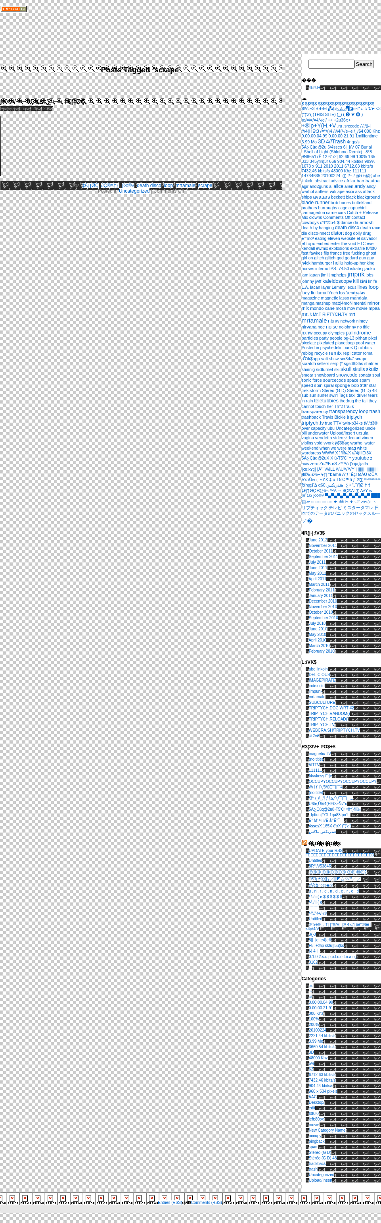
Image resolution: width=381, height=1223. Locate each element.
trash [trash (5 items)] (375, 411)
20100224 (318, 1030)
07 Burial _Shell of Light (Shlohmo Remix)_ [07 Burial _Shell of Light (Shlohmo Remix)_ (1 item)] (337, 149)
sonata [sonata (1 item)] (364, 375)
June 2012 (318, 540)
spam (313, 1147)
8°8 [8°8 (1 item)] (369, 151)
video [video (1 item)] (338, 437)
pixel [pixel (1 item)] (372, 338)
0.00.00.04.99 (321, 1002)
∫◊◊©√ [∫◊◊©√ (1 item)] (318, 495)
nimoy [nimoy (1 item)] (362, 321)
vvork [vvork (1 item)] (328, 443)
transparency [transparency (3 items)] (315, 411)
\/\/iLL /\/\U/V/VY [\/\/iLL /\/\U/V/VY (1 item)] (339, 469)
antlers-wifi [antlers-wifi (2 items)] (326, 191)
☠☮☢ (314, 736)
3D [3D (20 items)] (321, 141)
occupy (315, 1136)
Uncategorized (134, 191)
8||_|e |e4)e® (320, 940)
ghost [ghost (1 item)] (371, 253)
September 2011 (323, 557)
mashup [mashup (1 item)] (323, 303)
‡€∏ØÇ (90, 185)
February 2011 (322, 590)
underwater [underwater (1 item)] (318, 433)
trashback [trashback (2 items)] (311, 417)
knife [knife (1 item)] (372, 281)
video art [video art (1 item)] (353, 437)
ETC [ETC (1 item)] (361, 243)
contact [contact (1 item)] (358, 217)
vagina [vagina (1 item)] (308, 437)
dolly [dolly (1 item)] (357, 233)
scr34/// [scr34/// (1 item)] (347, 358)
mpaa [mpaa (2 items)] (374, 308)
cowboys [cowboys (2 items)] (310, 222)
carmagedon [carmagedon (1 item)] (313, 212)
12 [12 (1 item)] (325, 156)
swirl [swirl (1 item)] (333, 395)
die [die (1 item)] (304, 233)
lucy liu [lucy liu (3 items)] (309, 292)
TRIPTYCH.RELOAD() (329, 719)
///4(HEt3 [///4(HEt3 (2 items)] (310, 131)
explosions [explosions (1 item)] (339, 248)
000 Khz (316, 1013)
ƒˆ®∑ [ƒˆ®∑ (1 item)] (358, 479)
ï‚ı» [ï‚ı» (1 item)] (319, 479)
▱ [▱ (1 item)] (308, 501)
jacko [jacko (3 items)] (369, 268)
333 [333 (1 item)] (305, 161)
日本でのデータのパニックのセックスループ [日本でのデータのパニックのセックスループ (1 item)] (341, 514)
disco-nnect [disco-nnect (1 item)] (319, 233)
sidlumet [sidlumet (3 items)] (324, 369)
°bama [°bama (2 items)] (334, 474)
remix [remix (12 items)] (335, 353)
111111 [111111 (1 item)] (359, 170)
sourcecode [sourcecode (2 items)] (334, 380)
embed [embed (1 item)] (322, 243)
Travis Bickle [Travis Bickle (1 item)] (334, 417)
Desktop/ (316, 1102)
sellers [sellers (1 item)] (323, 363)
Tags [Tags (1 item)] (343, 395)
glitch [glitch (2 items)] (330, 257)
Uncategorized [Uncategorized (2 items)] (350, 428)
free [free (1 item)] (346, 253)
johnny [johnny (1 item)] (308, 281)
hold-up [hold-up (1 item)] (352, 263)
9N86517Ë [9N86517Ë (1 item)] (312, 156)
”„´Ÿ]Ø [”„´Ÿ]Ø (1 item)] (358, 485)
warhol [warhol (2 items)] (357, 443)
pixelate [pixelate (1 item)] (309, 342)
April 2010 (317, 640)
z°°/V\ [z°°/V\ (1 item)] (343, 463)
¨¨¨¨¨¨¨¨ (314, 908)
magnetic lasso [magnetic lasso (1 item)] (335, 298)
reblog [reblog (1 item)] (308, 353)
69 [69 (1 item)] (347, 156)
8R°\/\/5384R (320, 866)
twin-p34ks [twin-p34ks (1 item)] (353, 423)
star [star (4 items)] (364, 385)
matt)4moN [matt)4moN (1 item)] (342, 303)
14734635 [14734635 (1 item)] (311, 175)
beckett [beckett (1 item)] (338, 197)
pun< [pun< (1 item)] (348, 347)
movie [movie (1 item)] (362, 308)
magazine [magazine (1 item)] (311, 298)
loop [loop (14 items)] (374, 287)
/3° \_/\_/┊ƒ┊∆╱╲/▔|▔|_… (331, 798)
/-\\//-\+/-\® (318, 913)
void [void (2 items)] (318, 443)
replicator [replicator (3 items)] (352, 353)
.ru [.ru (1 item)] (339, 126)
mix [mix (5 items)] (305, 308)
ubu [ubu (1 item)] (331, 428)
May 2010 (317, 634)
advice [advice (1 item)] (337, 180)
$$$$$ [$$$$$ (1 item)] (311, 103)
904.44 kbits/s (321, 1086)
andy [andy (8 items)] (360, 186)
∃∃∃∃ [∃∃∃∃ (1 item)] (321, 108)
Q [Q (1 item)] (355, 347)
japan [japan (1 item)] (314, 274)
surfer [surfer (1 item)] (322, 395)
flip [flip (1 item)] (326, 253)
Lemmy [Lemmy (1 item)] (338, 287)
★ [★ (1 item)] (335, 501)
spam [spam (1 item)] (365, 380)
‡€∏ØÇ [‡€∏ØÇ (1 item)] (309, 490)
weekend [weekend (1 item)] (310, 448)
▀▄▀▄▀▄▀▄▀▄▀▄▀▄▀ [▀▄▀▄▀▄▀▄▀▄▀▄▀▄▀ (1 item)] (347, 495)
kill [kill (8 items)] (356, 281)
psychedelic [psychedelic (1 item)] (331, 347)
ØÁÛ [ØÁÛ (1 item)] (362, 474)
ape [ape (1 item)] (341, 191)
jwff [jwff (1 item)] (318, 281)
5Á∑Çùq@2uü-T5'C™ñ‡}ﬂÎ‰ (335, 809)
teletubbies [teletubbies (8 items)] (326, 401)
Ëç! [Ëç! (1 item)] (354, 474)
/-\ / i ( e (315, 902)
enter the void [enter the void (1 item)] (343, 243)
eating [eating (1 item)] (320, 238)
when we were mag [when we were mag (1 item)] (338, 448)
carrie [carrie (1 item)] (331, 212)
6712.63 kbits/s (322, 1074)
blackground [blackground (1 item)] (368, 197)
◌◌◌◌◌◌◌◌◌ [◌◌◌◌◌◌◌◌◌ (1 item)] (321, 501)
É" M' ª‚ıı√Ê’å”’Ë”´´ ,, (326, 820)
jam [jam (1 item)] (305, 274)
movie (314, 1125)
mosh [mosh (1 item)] (341, 308)
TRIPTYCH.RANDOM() (329, 713)
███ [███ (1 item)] (375, 495)
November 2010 (323, 607)
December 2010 (323, 601)
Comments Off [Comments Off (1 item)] (336, 217)
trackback (317, 1163)
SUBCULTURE (322, 702)
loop (168, 185)
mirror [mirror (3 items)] (373, 302)
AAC (312, 1097)
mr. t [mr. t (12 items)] (307, 314)
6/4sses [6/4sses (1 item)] (334, 147)
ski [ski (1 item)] (336, 369)
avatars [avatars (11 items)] (321, 197)
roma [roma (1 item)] (367, 353)
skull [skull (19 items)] (346, 369)
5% (311, 1063)
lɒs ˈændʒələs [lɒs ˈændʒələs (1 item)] (352, 292)
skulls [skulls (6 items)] (358, 369)
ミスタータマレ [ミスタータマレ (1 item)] (358, 507)
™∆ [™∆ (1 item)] (333, 490)
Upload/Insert (320, 1180)
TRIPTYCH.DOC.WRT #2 (331, 708)
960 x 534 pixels (323, 1091)
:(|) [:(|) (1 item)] (344, 175)
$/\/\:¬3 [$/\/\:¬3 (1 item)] (308, 108)
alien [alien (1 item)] (349, 186)
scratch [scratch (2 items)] (309, 363)
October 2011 (321, 551)
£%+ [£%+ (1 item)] (316, 474)
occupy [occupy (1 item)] (320, 332)
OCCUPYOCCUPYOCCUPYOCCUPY (343, 781)
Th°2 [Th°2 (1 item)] (338, 406)
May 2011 (317, 573)
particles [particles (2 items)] (310, 338)
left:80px (316, 1119)
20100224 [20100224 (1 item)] (331, 175)
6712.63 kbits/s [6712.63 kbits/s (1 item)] (359, 166)
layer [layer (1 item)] (326, 287)
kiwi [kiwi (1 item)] (363, 281)
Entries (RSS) (170, 1202)
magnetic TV (320, 754)
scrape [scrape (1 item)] (361, 358)
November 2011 (323, 545)
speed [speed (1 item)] (307, 385)
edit (312, 1108)
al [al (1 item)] (330, 186)
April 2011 (317, 579)
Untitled (315, 860)
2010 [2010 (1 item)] (328, 166)
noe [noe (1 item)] (321, 327)
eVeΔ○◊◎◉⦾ (321, 885)
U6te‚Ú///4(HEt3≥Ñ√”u (328, 804)
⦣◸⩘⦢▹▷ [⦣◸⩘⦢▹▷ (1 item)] (362, 501)
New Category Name (327, 1130)
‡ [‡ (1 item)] (369, 485)
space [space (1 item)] (352, 380)
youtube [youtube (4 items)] (360, 458)
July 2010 (317, 623)
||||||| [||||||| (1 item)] (362, 469)
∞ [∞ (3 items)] (370, 490)
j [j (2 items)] (363, 268)
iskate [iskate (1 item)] (355, 268)
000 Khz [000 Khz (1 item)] (372, 131)
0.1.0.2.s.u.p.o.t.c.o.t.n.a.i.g (333, 956)
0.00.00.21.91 (321, 1008)
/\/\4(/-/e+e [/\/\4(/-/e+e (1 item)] (343, 131)
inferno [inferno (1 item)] (321, 268)
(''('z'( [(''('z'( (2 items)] (307, 114)
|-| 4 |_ (314, 951)
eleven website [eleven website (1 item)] (341, 238)
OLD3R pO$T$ (324, 843)
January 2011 (321, 595)
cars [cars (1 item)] (342, 212)
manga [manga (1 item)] (308, 303)
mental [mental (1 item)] (360, 303)
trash (313, 1169)
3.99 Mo (316, 1041)
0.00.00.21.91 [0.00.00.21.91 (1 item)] (341, 135)
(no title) (316, 759)
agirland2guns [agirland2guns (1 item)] (315, 186)
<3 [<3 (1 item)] (378, 108)
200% (314, 1024)
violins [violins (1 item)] (308, 443)
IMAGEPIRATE (322, 680)
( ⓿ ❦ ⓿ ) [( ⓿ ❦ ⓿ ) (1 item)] (353, 114)
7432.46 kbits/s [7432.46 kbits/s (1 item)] (316, 170)
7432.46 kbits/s (322, 1080)
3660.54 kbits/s (322, 1047)
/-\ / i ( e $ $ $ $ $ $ (325, 897)
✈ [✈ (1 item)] (351, 501)
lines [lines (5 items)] (363, 287)
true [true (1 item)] (328, 423)
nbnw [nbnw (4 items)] (333, 321)
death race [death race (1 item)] (370, 227)
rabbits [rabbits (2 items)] (365, 347)
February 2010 (322, 651)
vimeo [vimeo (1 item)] (367, 437)
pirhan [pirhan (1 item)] (362, 338)
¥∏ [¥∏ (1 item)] (324, 474)
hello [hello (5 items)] (338, 263)
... (310, 968)
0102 (313, 962)
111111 (315, 770)
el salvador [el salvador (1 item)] (366, 238)
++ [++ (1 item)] (330, 120)
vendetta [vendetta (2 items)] (323, 437)
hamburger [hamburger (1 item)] (322, 263)
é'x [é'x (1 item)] (304, 479)
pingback (317, 1141)
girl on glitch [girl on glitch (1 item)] (313, 257)
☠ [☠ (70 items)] (341, 501)
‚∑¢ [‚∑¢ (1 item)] (348, 485)
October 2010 (321, 612)
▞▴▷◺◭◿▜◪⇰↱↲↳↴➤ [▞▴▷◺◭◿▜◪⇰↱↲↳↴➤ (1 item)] (351, 108)
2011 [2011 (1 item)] (339, 166)
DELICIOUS (319, 674)
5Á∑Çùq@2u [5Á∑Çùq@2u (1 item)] (314, 147)
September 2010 (323, 618)
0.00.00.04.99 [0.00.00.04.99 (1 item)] (314, 135)
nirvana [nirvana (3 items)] (309, 326)
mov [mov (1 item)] (351, 308)
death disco (149, 185)
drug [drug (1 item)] (367, 233)
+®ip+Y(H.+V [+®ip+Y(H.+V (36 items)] (319, 125)
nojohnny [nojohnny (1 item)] (347, 327)
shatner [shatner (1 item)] (371, 363)
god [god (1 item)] (340, 257)
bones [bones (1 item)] (345, 202)
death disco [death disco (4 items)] (347, 227)
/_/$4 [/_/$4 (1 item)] (358, 131)
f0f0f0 (314, 1113)
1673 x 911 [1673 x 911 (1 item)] (312, 166)
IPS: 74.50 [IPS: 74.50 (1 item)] (339, 268)
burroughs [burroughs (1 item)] (327, 207)
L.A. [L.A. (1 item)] (305, 287)
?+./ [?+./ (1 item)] (351, 175)
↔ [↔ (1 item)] (340, 490)
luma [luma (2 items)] (321, 292)
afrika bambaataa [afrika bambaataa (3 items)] (362, 180)
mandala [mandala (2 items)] (358, 298)
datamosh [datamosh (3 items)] (363, 222)
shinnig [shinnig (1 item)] (308, 369)
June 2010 (318, 629)
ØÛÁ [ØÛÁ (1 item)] (372, 474)
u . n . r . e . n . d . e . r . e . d (334, 891)
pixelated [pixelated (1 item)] (325, 342)
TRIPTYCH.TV (322, 725)
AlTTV (314, 765)
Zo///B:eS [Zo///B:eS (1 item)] (328, 463)
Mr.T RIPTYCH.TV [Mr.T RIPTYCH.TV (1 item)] (330, 314)
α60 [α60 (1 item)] (321, 485)
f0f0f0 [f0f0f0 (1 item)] (371, 248)
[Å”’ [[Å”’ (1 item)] (320, 469)
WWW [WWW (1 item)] (328, 452)
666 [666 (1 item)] (332, 161)
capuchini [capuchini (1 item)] (357, 207)
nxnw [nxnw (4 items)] (307, 333)
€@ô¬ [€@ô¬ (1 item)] (323, 490)
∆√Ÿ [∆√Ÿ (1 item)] (364, 490)
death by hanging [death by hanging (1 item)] (318, 227)
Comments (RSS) (206, 1202)
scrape (205, 185)
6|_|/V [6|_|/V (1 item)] (348, 147)
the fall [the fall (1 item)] (361, 400)
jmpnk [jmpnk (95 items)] (356, 274)
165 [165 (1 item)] (371, 156)
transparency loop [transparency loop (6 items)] (348, 411)
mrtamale (185, 185)
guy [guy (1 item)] (370, 257)
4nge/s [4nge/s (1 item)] (353, 141)
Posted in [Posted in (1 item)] (310, 347)
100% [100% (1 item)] (361, 156)
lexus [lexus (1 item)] (351, 287)
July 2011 (317, 562)
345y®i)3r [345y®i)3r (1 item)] (319, 161)
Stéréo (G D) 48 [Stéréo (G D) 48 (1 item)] (362, 390)
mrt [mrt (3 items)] (351, 314)
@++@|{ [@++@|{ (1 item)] (363, 175)
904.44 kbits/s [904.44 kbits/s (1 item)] (350, 161)
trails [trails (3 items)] (349, 406)
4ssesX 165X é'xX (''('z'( (330, 826)
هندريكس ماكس (322, 831)
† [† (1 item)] (366, 485)
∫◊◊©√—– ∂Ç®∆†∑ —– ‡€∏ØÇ (43, 101)
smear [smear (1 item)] (308, 375)
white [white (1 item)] (362, 448)
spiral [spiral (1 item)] (328, 385)
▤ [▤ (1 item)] (304, 501)
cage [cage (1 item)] (342, 207)
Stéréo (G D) (320, 1152)
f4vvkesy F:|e (320, 776)
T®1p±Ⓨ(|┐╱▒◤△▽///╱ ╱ (335, 879)
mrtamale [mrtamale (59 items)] (314, 320)
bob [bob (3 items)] (334, 202)
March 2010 (319, 645)
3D (311, 1052)
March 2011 (319, 584)
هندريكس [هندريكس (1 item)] (334, 485)
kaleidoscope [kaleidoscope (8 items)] (337, 281)
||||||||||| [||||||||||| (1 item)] (373, 469)
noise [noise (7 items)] (332, 327)
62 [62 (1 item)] (341, 156)
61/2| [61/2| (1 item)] (333, 156)
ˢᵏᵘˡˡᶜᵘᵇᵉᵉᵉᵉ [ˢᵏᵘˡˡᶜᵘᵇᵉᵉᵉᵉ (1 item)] (372, 479)
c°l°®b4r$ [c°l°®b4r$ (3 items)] (329, 222)
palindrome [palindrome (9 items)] (358, 333)
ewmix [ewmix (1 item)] (322, 248)
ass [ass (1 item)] (358, 191)
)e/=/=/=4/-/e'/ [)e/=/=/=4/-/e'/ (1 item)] (314, 120)
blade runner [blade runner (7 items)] (316, 202)
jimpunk (315, 691)
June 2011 (318, 568)
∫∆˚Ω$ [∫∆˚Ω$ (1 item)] (307, 495)
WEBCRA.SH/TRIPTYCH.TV (334, 730)
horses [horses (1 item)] (308, 268)
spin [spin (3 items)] (318, 385)
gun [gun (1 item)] (362, 257)
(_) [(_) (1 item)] (339, 114)
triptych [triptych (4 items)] (354, 417)
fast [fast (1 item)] (305, 253)
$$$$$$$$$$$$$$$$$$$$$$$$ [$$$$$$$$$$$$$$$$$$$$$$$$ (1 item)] (346, 103)
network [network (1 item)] (348, 321)
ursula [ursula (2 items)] (362, 433)
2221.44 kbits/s (322, 1036)
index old (317, 686)
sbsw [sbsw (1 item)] (334, 358)
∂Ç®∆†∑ (110, 185)
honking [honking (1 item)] (367, 263)
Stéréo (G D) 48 (323, 1158)
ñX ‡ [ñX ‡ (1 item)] (327, 479)
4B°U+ (314, 87)
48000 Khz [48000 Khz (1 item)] (341, 170)
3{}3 (312, 934)
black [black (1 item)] (351, 197)
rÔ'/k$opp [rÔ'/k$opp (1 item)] (311, 358)
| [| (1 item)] (356, 469)
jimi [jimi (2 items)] (324, 274)
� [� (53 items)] (310, 520)
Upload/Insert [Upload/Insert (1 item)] (342, 433)
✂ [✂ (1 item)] (346, 501)
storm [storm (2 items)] (315, 390)
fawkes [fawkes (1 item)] (315, 253)
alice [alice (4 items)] (338, 186)
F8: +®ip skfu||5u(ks (326, 945)
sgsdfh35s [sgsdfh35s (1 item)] (353, 363)
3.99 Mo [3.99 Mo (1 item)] (309, 141)
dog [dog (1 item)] (348, 233)
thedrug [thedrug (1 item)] (347, 400)
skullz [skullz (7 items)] (372, 369)
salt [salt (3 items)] (324, 358)
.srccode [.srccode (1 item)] (351, 126)
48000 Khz (318, 1058)
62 (311, 1069)
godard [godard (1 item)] (351, 257)
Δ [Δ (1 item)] (315, 485)
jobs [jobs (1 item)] (369, 274)
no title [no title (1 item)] (363, 327)
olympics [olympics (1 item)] (336, 332)
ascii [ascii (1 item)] (350, 191)
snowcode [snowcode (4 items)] (347, 375)
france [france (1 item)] (336, 253)
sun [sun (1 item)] (312, 395)
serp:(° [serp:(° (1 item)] (336, 363)
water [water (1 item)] (369, 443)
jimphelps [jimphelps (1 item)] (338, 274)
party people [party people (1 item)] (331, 338)
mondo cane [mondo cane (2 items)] (322, 308)
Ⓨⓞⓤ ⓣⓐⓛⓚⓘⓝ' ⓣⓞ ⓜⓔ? (338, 872)
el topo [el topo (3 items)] (309, 243)
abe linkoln (318, 669)
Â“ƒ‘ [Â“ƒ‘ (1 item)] (346, 474)
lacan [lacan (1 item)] (315, 287)
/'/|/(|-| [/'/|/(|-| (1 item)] (365, 126)
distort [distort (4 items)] (337, 233)
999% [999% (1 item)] (369, 161)
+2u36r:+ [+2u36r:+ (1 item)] (342, 120)
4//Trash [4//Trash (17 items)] (336, 142)
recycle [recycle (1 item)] (321, 353)
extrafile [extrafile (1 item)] (357, 248)
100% (314, 1019)
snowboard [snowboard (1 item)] (324, 375)
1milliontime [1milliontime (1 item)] (366, 135)
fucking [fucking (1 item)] (358, 253)
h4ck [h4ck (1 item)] (306, 263)
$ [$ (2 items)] (303, 103)
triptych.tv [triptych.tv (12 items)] (313, 423)
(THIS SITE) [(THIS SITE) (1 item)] (324, 114)
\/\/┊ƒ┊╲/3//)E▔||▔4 (326, 787)
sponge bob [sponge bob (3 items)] (347, 385)
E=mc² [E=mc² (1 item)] (308, 238)
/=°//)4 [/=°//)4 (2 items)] (326, 131)
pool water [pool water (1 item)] (365, 342)
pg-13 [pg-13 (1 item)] (349, 338)
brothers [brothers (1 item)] (309, 207)
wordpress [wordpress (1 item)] (311, 452)
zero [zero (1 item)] (314, 463)
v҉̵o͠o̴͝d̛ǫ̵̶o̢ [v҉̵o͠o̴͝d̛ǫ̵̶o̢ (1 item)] (342, 443)
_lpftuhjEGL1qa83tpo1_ (329, 815)
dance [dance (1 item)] (346, 222)
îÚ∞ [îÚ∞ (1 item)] (311, 479)
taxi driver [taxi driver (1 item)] (358, 395)
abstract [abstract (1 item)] (322, 180)
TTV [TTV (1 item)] (337, 423)
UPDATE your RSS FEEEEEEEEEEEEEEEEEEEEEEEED (340, 852)
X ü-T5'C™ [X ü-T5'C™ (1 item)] (340, 458)
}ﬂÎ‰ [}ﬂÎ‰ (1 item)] (306, 474)
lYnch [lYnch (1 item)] (332, 292)
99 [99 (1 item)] (352, 156)
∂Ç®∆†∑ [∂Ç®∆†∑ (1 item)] (351, 490)
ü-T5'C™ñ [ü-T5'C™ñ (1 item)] (342, 479)
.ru (311, 985)
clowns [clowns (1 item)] (315, 217)
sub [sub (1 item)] (305, 395)
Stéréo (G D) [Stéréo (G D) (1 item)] (334, 390)
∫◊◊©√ (128, 185)
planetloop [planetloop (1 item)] (344, 342)
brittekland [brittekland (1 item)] (361, 202)
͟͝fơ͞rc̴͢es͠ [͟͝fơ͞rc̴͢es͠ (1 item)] (307, 485)
